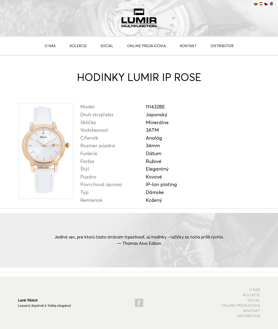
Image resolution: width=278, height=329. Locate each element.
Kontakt (188, 46)
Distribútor (222, 46)
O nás (50, 46)
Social (107, 46)
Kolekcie (78, 46)
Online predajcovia (146, 46)
